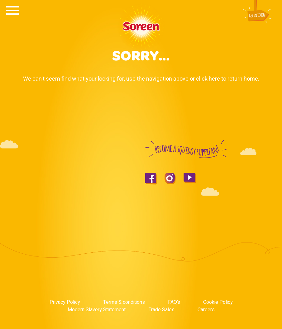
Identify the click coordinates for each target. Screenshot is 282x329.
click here (208, 79)
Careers (206, 309)
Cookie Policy (218, 302)
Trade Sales (161, 309)
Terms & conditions (124, 302)
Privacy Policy (65, 302)
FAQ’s (174, 302)
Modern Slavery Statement (97, 309)
